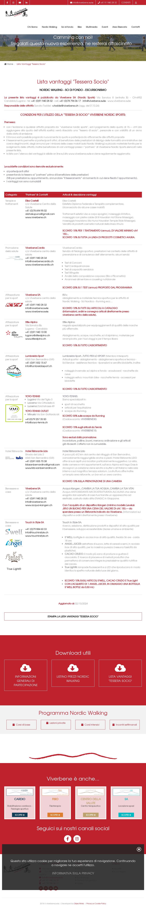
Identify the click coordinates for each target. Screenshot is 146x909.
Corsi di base (21, 724)
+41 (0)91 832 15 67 (36, 362)
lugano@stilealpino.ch (37, 335)
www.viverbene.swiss (36, 311)
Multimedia (91, 27)
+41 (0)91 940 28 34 (36, 258)
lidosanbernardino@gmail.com (42, 464)
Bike (80, 27)
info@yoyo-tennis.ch (36, 422)
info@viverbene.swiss (81, 2)
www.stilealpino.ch (35, 338)
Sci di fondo (67, 27)
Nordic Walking (49, 27)
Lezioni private (55, 723)
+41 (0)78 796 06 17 (70, 100)
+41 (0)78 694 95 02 (36, 210)
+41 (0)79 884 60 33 (36, 529)
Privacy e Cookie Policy (96, 903)
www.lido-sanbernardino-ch (40, 468)
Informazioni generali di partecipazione (25, 675)
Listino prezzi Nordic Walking (73, 673)
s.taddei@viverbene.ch (65, 105)
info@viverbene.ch (35, 501)
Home (8, 63)
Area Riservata (119, 27)
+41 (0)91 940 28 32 (42, 100)
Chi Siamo (32, 27)
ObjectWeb (79, 903)
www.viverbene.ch (35, 217)
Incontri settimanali (124, 724)
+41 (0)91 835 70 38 (36, 461)
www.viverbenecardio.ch (39, 264)
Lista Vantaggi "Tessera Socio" (120, 673)
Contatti (125, 2)
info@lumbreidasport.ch (38, 366)
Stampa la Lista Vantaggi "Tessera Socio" (73, 616)
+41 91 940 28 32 (107, 2)
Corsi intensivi (90, 724)
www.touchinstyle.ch (36, 535)
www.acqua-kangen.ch (38, 505)
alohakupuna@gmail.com (40, 214)
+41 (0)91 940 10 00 (36, 332)
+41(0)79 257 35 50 (35, 419)
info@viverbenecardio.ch (39, 261)
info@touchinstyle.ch (36, 532)
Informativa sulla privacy (73, 873)
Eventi (105, 27)
